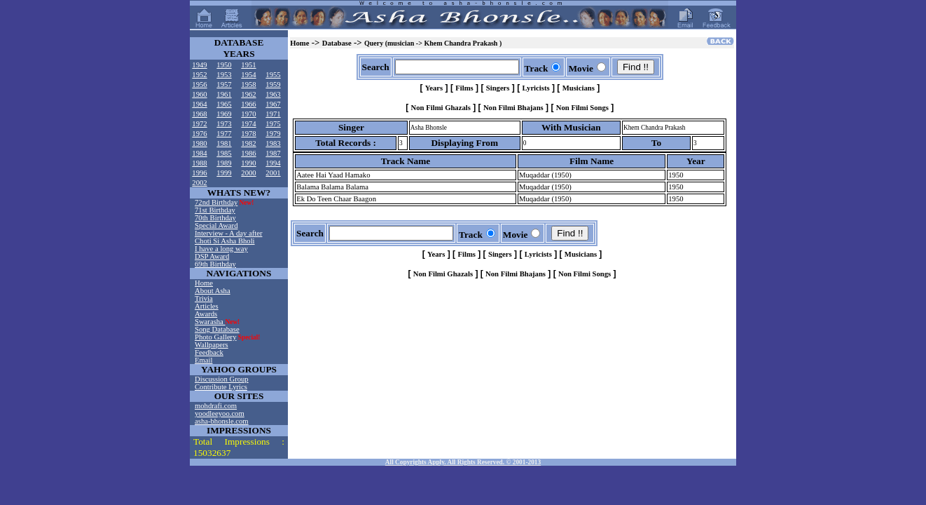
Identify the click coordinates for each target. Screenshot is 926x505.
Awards (206, 314)
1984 (199, 153)
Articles (207, 306)
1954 (248, 75)
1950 (223, 65)
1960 (199, 94)
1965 (223, 104)
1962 (248, 94)
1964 (199, 104)
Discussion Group (222, 379)
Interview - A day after (228, 233)
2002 (199, 183)
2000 (248, 173)
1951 (248, 65)
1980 (199, 143)
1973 (223, 124)
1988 (199, 163)
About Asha (212, 291)
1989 (223, 163)
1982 (248, 143)
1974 (248, 124)
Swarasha (210, 321)
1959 (272, 84)
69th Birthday (215, 264)
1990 (248, 163)
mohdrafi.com (216, 406)
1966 (248, 104)
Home (204, 283)
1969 (223, 114)
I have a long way (221, 248)
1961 (223, 94)
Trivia (204, 298)
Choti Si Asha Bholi (225, 241)
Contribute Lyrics (221, 387)
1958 (248, 84)
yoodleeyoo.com (219, 413)
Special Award (216, 225)
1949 (199, 65)
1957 (223, 84)
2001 (272, 173)
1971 (272, 114)
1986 (248, 153)
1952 (199, 75)
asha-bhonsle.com (222, 421)
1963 (272, 94)
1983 (272, 143)
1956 (199, 84)
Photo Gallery (216, 337)
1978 (248, 133)
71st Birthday (215, 210)
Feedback (209, 352)
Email (203, 360)
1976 (199, 133)
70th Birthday (215, 218)
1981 (223, 143)
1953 (223, 75)
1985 (223, 153)
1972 (199, 124)
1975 (272, 124)
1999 (223, 173)
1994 (272, 163)
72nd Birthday (216, 202)
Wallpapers (211, 345)
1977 (223, 133)
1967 (272, 104)
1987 (272, 153)
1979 (272, 133)
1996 (199, 173)
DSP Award (212, 256)
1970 (248, 114)
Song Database (217, 329)
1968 (199, 114)
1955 (272, 75)
